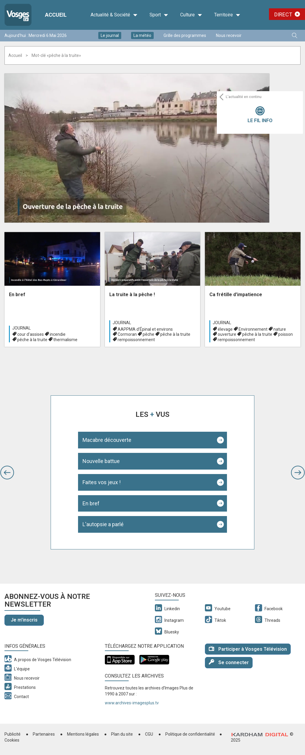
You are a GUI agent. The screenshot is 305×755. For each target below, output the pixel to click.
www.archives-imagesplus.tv (132, 702)
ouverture (227, 334)
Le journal (110, 35)
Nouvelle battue (101, 461)
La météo (142, 35)
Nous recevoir (229, 35)
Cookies (11, 740)
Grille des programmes (185, 35)
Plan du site (122, 734)
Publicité (12, 734)
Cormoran (127, 334)
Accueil (15, 55)
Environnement (253, 329)
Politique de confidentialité (190, 734)
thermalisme (65, 339)
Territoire (227, 15)
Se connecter (229, 662)
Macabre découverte (107, 440)
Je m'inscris (24, 620)
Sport (159, 15)
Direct (283, 14)
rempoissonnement (136, 339)
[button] (7, 472)
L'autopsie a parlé (103, 524)
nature (279, 329)
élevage (225, 329)
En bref (91, 503)
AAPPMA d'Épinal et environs (145, 329)
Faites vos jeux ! (102, 482)
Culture (191, 15)
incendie (58, 334)
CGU (149, 734)
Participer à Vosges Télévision (248, 649)
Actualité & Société (114, 15)
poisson (285, 334)
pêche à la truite (32, 339)
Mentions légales (83, 734)
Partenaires (44, 734)
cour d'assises (30, 334)
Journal (21, 328)
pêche (148, 334)
